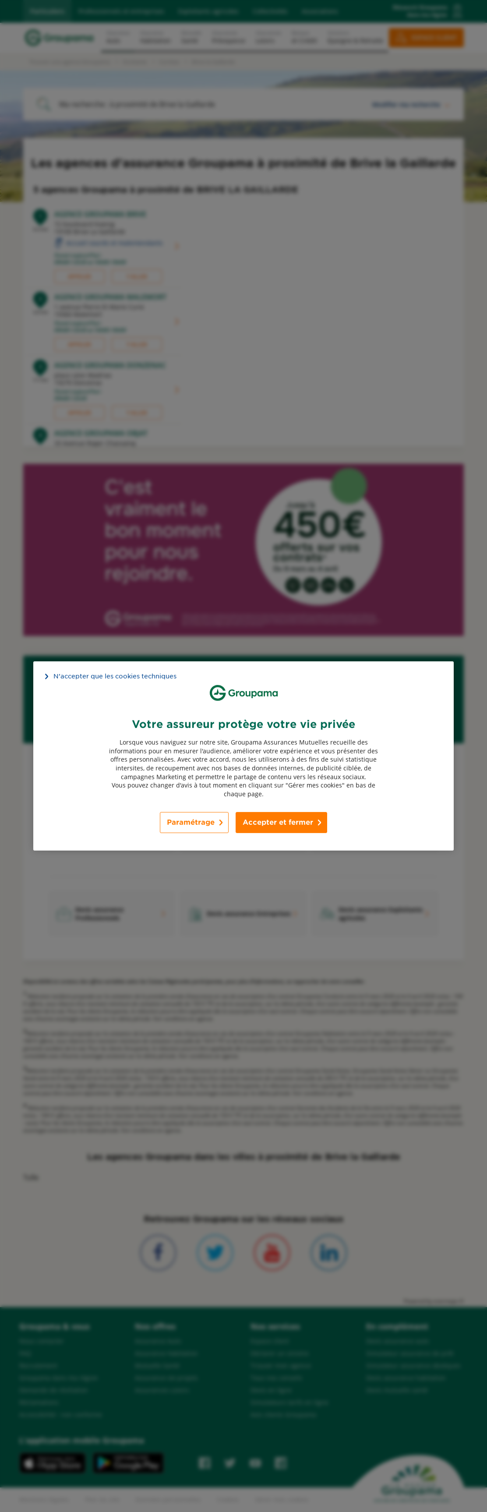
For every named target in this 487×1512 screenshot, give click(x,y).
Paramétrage (191, 822)
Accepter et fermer (278, 822)
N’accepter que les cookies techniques (114, 676)
